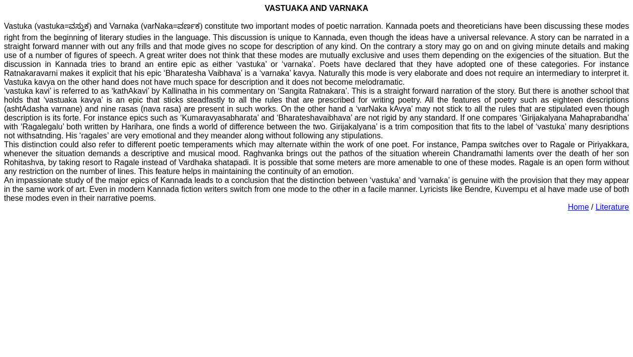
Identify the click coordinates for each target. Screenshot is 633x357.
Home (578, 207)
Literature (612, 207)
